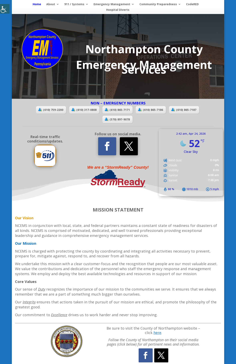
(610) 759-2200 (50, 110)
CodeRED (192, 4)
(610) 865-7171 (117, 110)
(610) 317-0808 (84, 110)
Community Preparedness (158, 4)
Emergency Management (112, 4)
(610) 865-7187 (183, 110)
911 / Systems (74, 4)
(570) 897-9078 (117, 119)
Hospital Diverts (117, 10)
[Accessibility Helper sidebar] (5, 9)
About (50, 4)
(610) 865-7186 (150, 110)
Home (37, 4)
